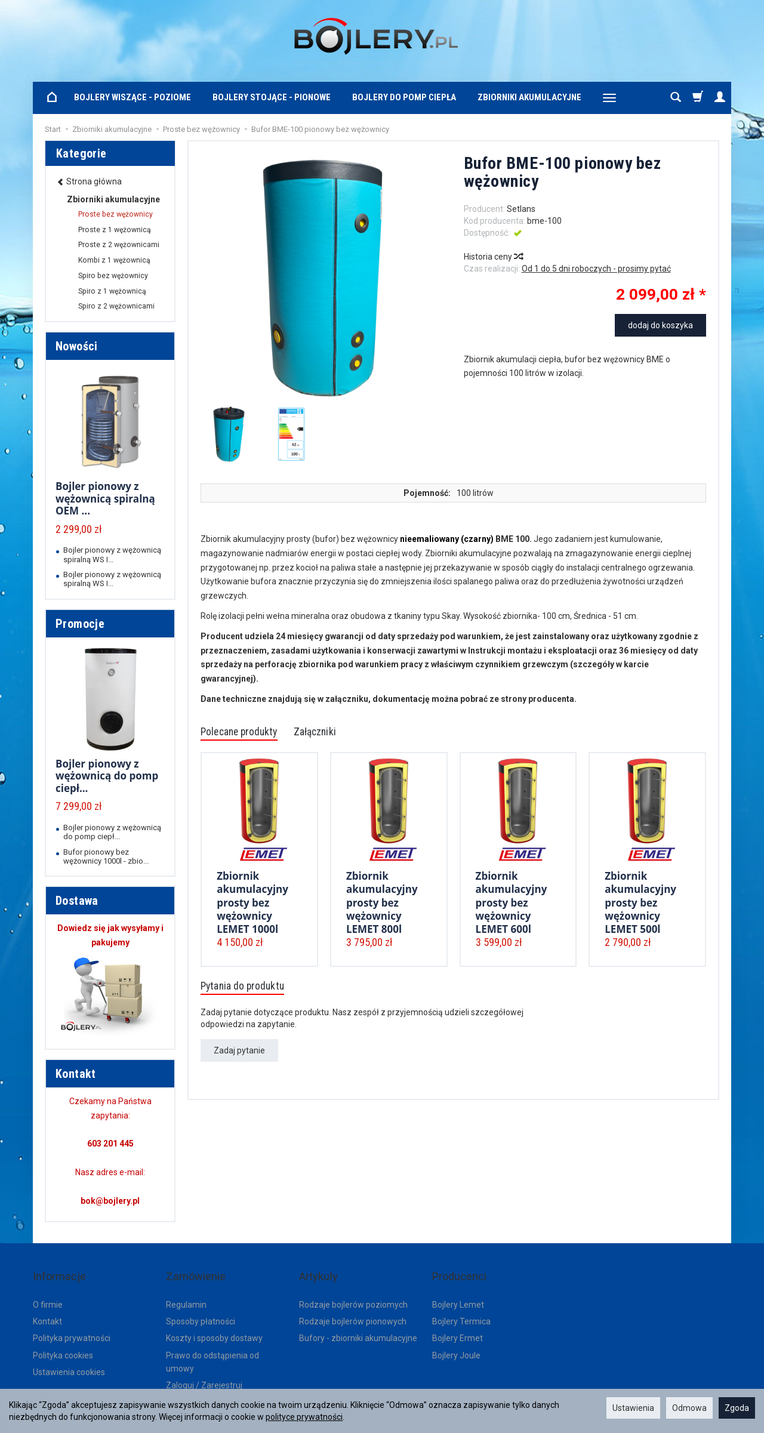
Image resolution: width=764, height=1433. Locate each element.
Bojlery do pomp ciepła (404, 97)
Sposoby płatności (200, 1304)
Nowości (77, 346)
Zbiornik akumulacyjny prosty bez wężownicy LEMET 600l (511, 901)
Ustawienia (633, 1408)
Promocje (80, 624)
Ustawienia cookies (69, 1355)
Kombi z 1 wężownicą (114, 260)
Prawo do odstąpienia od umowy (212, 1345)
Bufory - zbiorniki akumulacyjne (358, 1321)
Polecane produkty (249, 733)
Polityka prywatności (71, 1321)
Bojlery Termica (461, 1304)
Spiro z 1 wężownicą (112, 291)
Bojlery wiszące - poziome (132, 97)
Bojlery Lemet (458, 1287)
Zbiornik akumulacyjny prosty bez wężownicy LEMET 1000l (252, 901)
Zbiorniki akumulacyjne (529, 97)
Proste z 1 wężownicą (114, 230)
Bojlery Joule (456, 1338)
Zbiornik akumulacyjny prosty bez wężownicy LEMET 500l (640, 901)
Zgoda (737, 1408)
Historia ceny (493, 256)
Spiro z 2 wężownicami (116, 306)
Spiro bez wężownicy (113, 276)
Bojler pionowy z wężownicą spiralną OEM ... (105, 498)
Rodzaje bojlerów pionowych (352, 1304)
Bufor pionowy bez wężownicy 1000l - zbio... (106, 856)
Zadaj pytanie (239, 1054)
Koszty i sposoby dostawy (214, 1321)
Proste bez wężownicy (115, 214)
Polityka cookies (63, 1338)
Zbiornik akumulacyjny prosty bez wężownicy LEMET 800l (382, 901)
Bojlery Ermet (457, 1321)
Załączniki (340, 733)
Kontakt (47, 1304)
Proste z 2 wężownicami (118, 245)
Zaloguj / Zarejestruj (204, 1368)
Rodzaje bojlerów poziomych (353, 1287)
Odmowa (689, 1408)
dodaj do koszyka (660, 325)
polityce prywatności (304, 1417)
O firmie (48, 1287)
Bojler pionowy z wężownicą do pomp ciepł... (107, 776)
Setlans (521, 209)
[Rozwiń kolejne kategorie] (609, 98)
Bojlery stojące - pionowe (271, 97)
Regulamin (186, 1287)
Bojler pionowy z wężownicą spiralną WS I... (112, 554)
